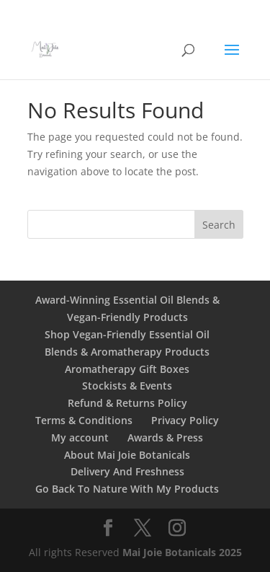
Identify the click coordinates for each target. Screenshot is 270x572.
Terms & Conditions (83, 420)
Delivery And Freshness (127, 471)
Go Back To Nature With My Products (127, 489)
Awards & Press (165, 437)
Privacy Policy (185, 420)
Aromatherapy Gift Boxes (127, 369)
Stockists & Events (127, 385)
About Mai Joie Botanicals (127, 455)
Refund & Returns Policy (127, 403)
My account (80, 437)
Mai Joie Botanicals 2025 (182, 552)
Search (218, 225)
